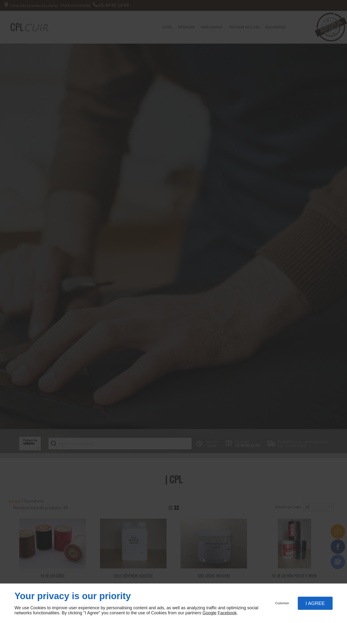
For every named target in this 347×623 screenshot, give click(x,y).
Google (209, 612)
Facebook (227, 612)
